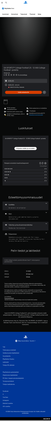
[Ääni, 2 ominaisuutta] (25, 216)
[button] (36, 115)
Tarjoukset (23, 14)
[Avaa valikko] (2, 2)
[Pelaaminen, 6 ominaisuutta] (25, 237)
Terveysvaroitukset (9, 298)
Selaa (39, 14)
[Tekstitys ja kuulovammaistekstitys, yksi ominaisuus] (25, 226)
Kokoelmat (14, 14)
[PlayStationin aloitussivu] (25, 2)
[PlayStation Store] (8, 8)
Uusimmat (5, 14)
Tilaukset (32, 14)
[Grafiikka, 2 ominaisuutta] (25, 206)
